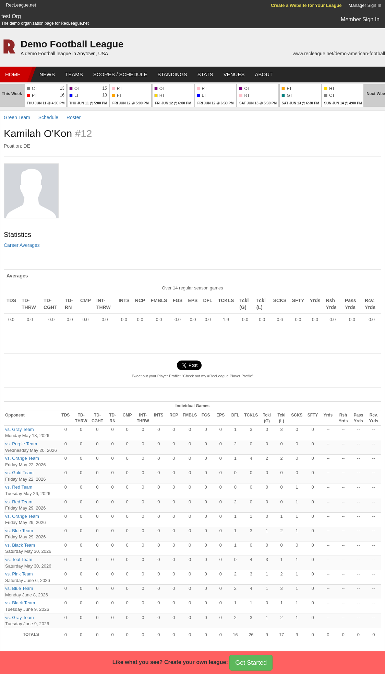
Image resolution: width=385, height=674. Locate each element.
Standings (172, 74)
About (264, 74)
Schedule (48, 117)
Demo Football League (72, 44)
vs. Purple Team (21, 443)
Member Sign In (360, 19)
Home (13, 74)
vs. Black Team (20, 545)
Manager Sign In (365, 5)
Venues (234, 74)
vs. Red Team (18, 487)
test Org (11, 16)
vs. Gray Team (19, 429)
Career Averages (22, 245)
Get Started (251, 662)
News (47, 74)
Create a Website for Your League (306, 5)
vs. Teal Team (18, 559)
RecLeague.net (21, 5)
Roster (74, 117)
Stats (205, 74)
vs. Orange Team (22, 458)
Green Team (17, 117)
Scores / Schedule (120, 74)
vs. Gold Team (19, 472)
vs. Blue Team (19, 530)
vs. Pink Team (19, 573)
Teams (74, 74)
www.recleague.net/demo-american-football (339, 53)
